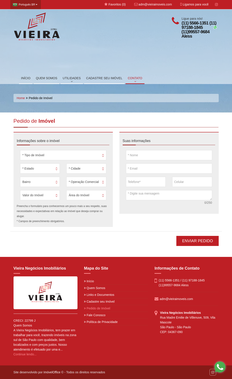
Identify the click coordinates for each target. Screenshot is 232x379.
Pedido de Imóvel (97, 308)
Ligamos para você (194, 4)
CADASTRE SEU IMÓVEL (104, 78)
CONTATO (135, 79)
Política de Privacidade (101, 322)
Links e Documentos (99, 295)
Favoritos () (114, 4)
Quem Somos (94, 288)
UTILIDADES (72, 79)
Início (89, 281)
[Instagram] (216, 4)
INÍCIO (26, 78)
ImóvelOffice (51, 372)
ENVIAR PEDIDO (197, 241)
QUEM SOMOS (46, 78)
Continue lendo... (25, 354)
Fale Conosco (94, 315)
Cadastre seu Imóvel (99, 301)
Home (21, 98)
